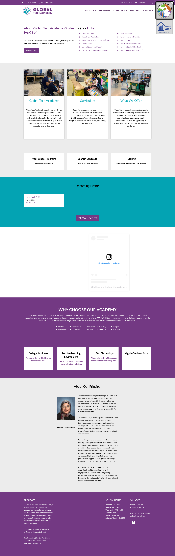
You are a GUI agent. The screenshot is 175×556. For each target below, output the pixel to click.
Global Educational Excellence (101, 287)
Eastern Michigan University (36, 532)
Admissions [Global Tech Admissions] (31, 50)
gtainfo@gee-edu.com (138, 516)
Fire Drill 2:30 (33, 196)
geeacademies (120, 287)
